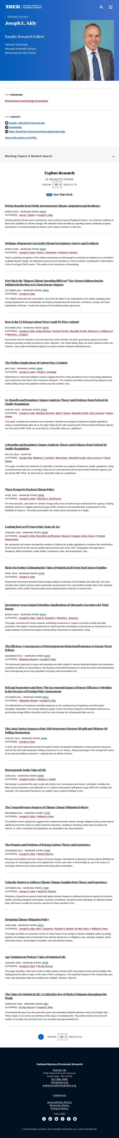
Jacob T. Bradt (26, 215)
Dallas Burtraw (43, 331)
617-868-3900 (59, 1079)
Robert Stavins (45, 854)
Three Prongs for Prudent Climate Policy (30, 489)
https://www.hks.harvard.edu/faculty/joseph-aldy (37, 131)
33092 (45, 290)
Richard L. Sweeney (67, 618)
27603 (44, 409)
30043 (39, 368)
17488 (45, 888)
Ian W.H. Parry (81, 928)
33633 (43, 211)
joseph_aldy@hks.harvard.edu (27, 123)
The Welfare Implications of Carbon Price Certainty (36, 363)
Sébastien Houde (28, 659)
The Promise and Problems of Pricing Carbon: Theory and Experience (47, 845)
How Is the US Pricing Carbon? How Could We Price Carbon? (42, 322)
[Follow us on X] (44, 1119)
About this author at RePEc (21, 137)
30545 (45, 327)
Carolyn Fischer (60, 331)
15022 (40, 925)
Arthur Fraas (87, 536)
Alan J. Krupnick (44, 928)
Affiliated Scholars (18, 16)
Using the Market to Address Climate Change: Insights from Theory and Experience (56, 882)
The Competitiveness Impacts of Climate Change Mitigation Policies (46, 807)
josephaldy (15, 127)
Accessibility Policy (59, 1102)
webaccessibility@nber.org (59, 1085)
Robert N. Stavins (68, 252)
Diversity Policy (59, 1105)
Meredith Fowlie (78, 331)
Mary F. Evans (63, 413)
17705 (47, 813)
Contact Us (59, 1070)
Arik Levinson (96, 413)
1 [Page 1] (41, 1036)
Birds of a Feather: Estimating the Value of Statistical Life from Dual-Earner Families (56, 567)
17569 (47, 850)
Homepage (59, 1095)
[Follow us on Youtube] (75, 1119)
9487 (45, 1004)
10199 (45, 963)
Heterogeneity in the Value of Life (25, 770)
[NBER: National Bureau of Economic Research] (26, 7)
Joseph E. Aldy (45, 215)
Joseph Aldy (25, 458)
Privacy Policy (59, 1108)
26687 (45, 532)
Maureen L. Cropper (17, 334)
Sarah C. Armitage (47, 372)
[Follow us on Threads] (62, 1119)
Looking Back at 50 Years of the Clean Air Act (32, 527)
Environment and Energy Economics (26, 101)
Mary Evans (62, 458)
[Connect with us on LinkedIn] (50, 1119)
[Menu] (110, 7)
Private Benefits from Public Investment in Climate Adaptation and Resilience (52, 206)
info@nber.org (59, 1082)
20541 (45, 697)
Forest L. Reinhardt (46, 252)
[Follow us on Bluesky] (56, 1119)
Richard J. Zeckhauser (49, 498)
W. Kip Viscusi (45, 966)
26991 (41, 495)
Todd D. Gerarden (45, 618)
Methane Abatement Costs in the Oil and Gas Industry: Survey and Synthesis (52, 243)
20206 (40, 776)
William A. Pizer (46, 816)
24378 (43, 614)
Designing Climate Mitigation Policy (27, 919)
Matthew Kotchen (45, 413)
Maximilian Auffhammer (48, 536)
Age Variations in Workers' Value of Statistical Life (35, 957)
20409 (44, 738)
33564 (43, 249)
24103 (47, 656)
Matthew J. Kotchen (43, 458)
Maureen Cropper (71, 536)
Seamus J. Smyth (47, 779)
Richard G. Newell (64, 928)
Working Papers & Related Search (28, 156)
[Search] (101, 7)
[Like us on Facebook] (69, 1119)
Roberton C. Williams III (100, 331)
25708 (41, 573)
